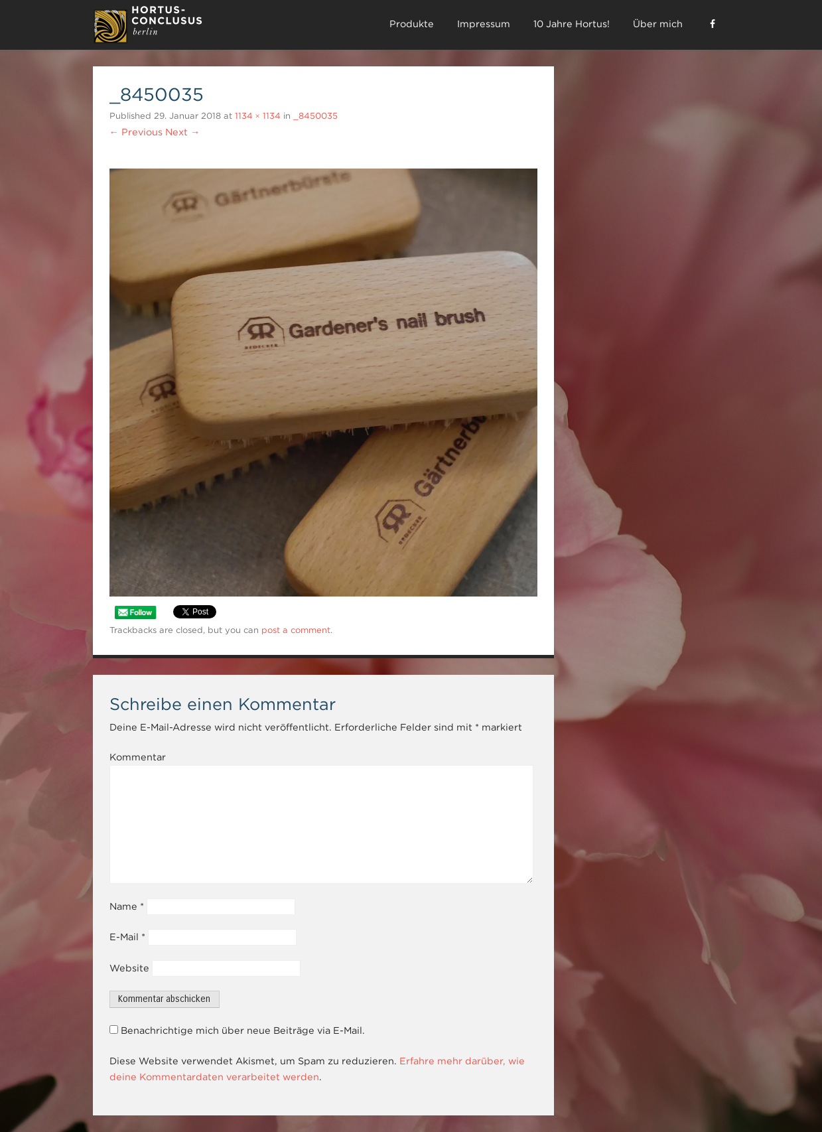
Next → (182, 132)
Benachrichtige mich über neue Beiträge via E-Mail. (243, 1030)
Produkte (411, 24)
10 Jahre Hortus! (571, 24)
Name (126, 906)
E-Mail (127, 937)
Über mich (658, 24)
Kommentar (137, 757)
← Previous (136, 132)
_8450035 (315, 116)
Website (129, 968)
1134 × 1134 (258, 116)
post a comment (295, 630)
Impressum (483, 24)
